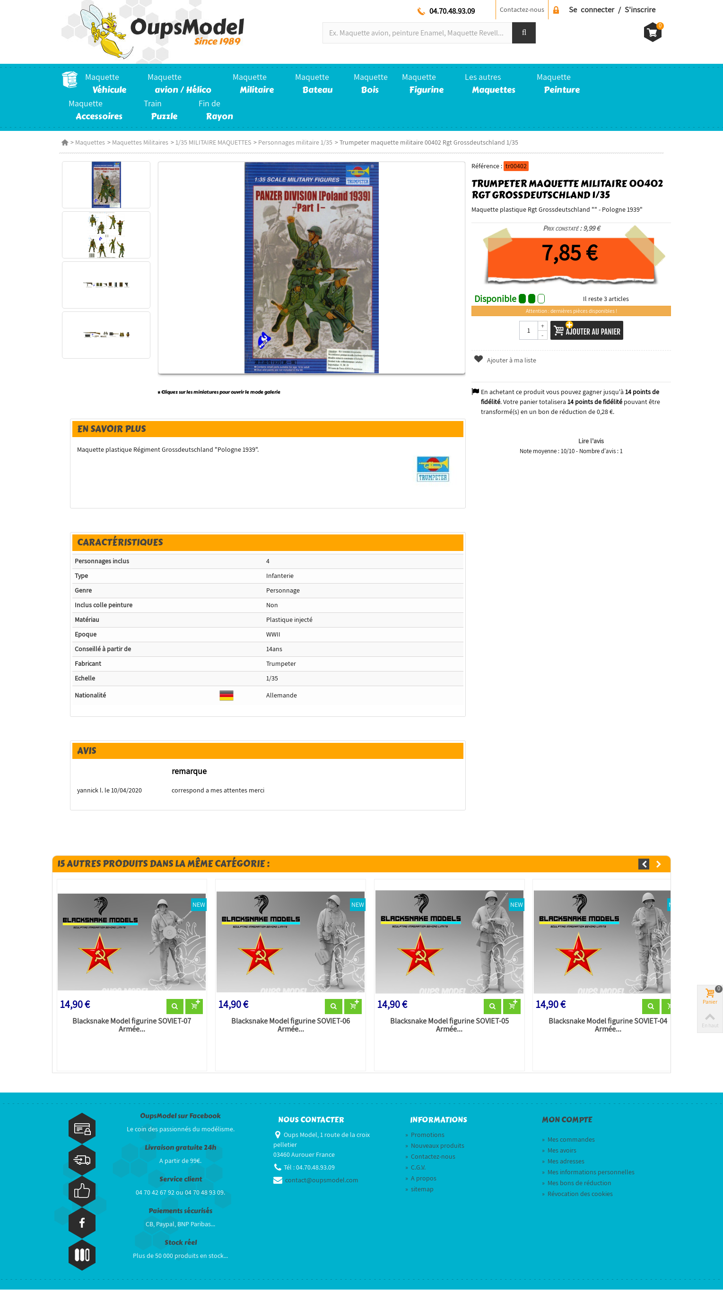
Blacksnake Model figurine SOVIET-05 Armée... (449, 1025)
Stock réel (181, 1243)
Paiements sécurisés (180, 1212)
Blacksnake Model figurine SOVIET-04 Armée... (609, 1025)
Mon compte (567, 1121)
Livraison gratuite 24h (180, 1148)
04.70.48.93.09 (452, 11)
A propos (420, 1179)
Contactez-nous (522, 9)
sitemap (419, 1190)
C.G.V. (415, 1168)
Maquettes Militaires (140, 142)
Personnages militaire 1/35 (295, 142)
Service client (180, 1180)
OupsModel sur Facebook (180, 1117)
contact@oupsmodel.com (321, 1181)
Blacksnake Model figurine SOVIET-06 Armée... (288, 1025)
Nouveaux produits (434, 1146)
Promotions (424, 1135)
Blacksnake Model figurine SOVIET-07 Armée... (128, 1025)
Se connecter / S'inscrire (612, 9)
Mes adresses (563, 1162)
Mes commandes (568, 1140)
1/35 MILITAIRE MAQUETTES (213, 142)
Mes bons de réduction (576, 1183)
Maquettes (90, 142)
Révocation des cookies (577, 1194)
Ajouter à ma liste (506, 360)
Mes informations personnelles (588, 1173)
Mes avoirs (559, 1151)
